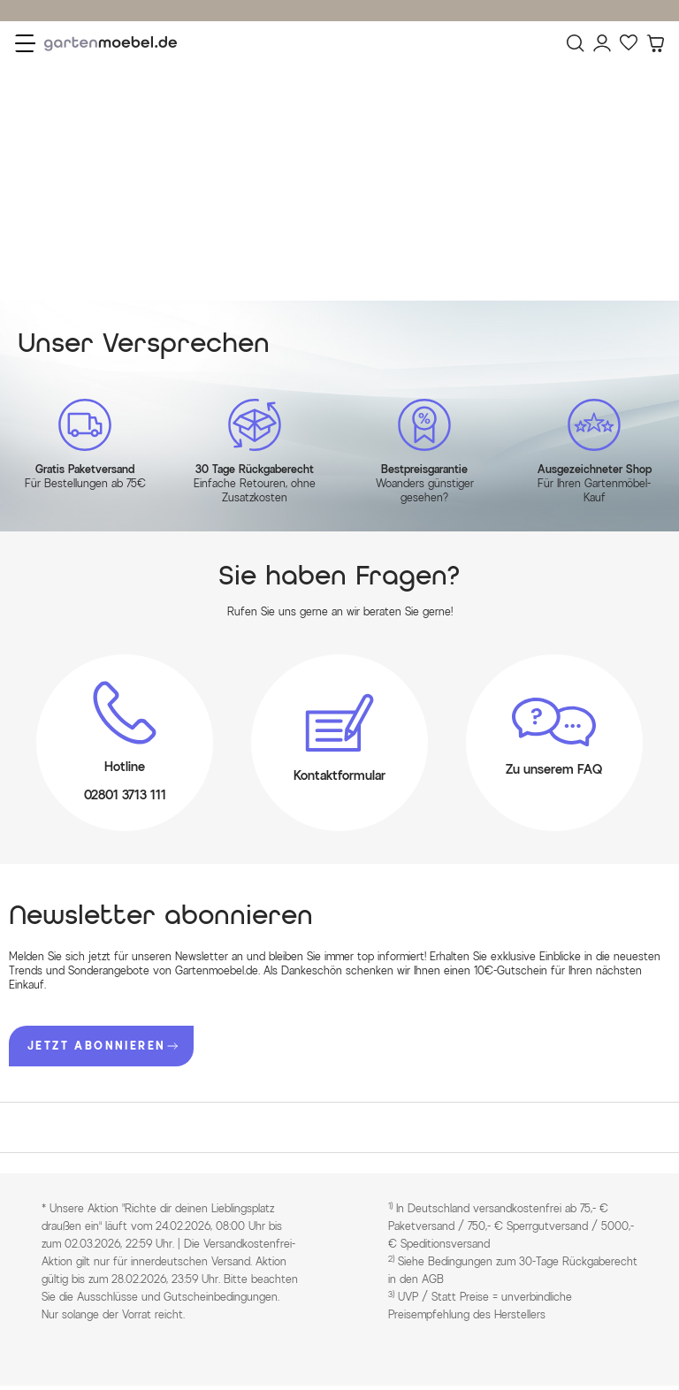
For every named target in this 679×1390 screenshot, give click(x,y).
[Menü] (25, 43)
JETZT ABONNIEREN (102, 1045)
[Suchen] (575, 43)
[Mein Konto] (602, 43)
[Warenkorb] (655, 43)
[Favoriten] (628, 43)
